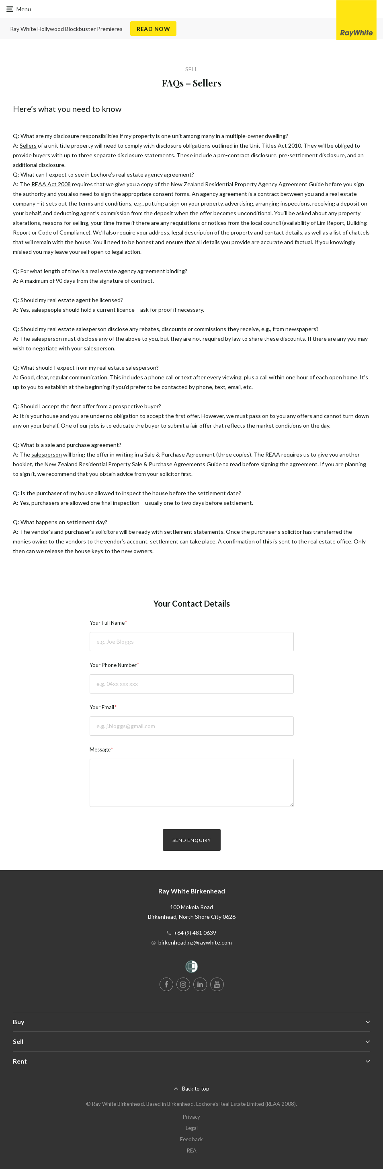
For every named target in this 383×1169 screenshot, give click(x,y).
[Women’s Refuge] (191, 968)
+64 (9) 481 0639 (195, 932)
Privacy (191, 1116)
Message (100, 749)
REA (192, 1150)
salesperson (46, 454)
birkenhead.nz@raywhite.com (195, 942)
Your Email (102, 707)
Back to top (195, 1088)
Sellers (28, 145)
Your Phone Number (113, 665)
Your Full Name (107, 622)
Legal (192, 1128)
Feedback (191, 1139)
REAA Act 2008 (51, 184)
